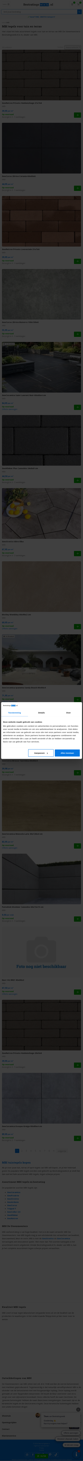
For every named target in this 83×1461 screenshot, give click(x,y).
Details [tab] (41, 712)
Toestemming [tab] (14, 712)
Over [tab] (68, 712)
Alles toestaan (67, 753)
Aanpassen (41, 753)
